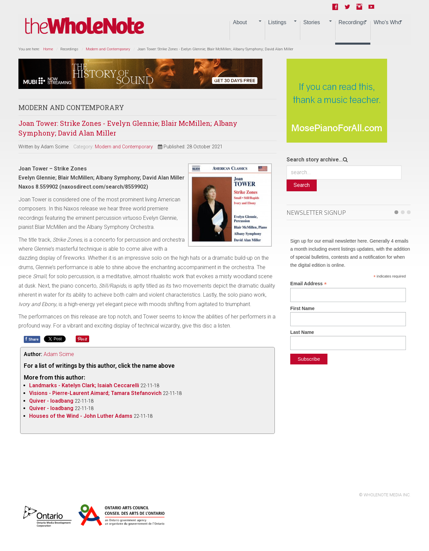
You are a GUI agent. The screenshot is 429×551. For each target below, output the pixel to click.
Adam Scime (59, 354)
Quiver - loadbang (51, 401)
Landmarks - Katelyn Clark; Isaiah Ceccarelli (84, 385)
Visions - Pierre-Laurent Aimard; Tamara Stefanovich (95, 393)
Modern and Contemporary (108, 49)
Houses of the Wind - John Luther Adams (80, 416)
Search (302, 185)
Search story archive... (315, 159)
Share (32, 339)
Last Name (302, 332)
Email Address (308, 284)
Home (48, 49)
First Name (302, 308)
